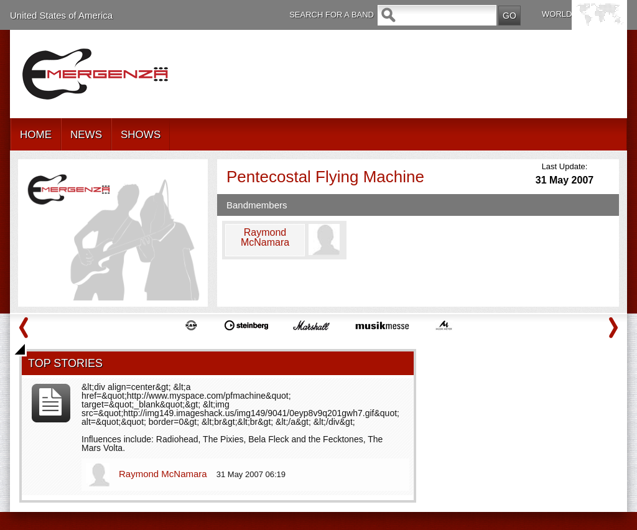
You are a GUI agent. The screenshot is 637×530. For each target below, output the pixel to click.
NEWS (86, 135)
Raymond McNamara (164, 473)
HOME (36, 135)
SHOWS (140, 135)
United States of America (61, 15)
